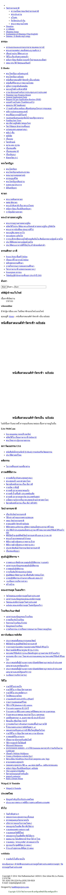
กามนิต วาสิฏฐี (12, 487)
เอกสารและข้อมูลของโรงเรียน (19, 617)
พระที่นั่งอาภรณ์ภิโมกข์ (16, 115)
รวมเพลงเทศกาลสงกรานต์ (17, 829)
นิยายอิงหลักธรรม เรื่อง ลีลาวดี (19, 484)
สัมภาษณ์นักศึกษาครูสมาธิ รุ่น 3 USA (22, 650)
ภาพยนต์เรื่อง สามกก (15, 736)
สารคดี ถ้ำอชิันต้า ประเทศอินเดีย (20, 493)
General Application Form (16, 97)
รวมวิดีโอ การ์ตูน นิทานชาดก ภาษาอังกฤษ (24, 733)
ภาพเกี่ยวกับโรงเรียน (15, 620)
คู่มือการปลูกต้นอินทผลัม (17, 86)
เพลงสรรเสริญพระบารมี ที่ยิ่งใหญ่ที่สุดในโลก (25, 730)
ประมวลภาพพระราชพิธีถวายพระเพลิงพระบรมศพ (28, 802)
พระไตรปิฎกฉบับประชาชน (18, 172)
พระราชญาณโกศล (19, 24)
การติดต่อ (10, 29)
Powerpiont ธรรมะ (14, 272)
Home (11, 316)
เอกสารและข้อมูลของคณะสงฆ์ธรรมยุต (23, 599)
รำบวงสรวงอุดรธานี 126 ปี (17, 708)
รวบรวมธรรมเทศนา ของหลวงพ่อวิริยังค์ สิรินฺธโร (27, 647)
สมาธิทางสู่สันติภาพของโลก (18, 123)
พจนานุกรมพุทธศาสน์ (15, 175)
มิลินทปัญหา (11, 188)
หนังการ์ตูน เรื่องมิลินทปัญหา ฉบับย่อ (22, 768)
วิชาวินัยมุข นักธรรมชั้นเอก (18, 126)
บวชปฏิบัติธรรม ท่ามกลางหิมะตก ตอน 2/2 (24, 578)
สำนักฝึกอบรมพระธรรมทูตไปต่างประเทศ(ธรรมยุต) (37, 864)
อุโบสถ (14, 17)
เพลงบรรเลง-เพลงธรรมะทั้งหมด (20, 817)
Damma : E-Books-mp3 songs (18, 36)
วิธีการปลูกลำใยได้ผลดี (16, 743)
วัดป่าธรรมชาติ (12, 8)
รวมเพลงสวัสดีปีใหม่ (15, 833)
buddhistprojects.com (20, 887)
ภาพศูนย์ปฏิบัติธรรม (15, 569)
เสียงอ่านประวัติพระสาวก (17, 53)
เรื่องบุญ (9, 139)
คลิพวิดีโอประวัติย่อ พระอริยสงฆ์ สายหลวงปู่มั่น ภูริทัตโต (30, 226)
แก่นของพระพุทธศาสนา (16, 129)
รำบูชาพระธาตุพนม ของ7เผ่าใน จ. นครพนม (25, 715)
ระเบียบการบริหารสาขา (16, 675)
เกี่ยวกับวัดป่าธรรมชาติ (16, 514)
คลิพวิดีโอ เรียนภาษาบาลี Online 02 (21, 437)
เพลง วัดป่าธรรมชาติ (15, 521)
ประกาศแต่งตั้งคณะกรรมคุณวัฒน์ (21, 641)
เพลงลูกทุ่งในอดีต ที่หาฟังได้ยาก (20, 826)
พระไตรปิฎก (11, 169)
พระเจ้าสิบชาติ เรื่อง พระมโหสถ (20, 206)
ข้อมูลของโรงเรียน (14, 626)
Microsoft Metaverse (14, 745)
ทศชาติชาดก (11, 202)
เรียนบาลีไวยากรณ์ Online (17, 260)
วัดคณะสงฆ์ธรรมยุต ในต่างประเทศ (21, 602)
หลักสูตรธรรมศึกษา (14, 263)
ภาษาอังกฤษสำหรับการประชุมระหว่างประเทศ (26, 92)
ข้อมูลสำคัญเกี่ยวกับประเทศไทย (20, 799)
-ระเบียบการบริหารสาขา (17, 581)
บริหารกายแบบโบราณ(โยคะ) (19, 823)
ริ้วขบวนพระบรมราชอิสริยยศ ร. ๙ (21, 727)
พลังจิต (9, 136)
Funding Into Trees (13, 120)
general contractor (13, 776)
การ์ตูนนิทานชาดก (14, 212)
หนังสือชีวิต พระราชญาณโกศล (19, 83)
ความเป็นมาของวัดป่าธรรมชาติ (25, 11)
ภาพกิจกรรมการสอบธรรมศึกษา (20, 266)
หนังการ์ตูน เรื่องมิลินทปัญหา (18, 209)
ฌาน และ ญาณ (13, 145)
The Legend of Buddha (15, 771)
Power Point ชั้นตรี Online (16, 257)
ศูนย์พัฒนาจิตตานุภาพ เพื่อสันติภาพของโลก (25, 575)
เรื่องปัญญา (11, 154)
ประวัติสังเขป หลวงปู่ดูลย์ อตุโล (19, 242)
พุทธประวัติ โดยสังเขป (15, 105)
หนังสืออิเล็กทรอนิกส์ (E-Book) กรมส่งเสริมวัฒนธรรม (29, 452)
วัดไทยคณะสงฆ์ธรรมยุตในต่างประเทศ (23, 596)
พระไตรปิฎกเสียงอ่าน (15, 181)
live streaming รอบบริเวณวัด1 (18, 434)
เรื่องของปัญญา (13, 551)
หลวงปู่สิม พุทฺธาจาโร (15, 233)
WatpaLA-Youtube (13, 788)
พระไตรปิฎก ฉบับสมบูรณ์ (17, 73)
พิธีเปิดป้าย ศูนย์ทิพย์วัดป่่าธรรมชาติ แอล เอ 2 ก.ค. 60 (29, 535)
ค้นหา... (10, 287)
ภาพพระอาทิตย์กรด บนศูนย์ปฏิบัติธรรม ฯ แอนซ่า (27, 562)
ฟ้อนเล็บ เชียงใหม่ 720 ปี (16, 721)
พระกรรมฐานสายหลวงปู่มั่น (18, 223)
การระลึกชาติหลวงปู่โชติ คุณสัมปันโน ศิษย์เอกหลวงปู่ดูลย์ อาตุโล (34, 239)
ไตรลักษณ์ (10, 142)
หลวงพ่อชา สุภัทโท (14, 236)
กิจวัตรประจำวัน (18, 21)
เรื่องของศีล (11, 148)
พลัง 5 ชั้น (10, 133)
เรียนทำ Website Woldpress (17, 753)
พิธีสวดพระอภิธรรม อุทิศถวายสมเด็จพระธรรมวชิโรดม (30, 527)
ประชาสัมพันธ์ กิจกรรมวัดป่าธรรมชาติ (23, 548)
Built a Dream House (14, 778)
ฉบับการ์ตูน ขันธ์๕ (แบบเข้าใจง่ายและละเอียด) (26, 60)
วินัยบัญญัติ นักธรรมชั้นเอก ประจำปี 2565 (24, 275)
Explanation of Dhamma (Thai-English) (22, 34)
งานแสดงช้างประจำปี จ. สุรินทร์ (20, 699)
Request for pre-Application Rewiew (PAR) (23, 99)
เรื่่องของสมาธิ (12, 151)
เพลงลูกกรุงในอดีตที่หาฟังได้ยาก (20, 836)
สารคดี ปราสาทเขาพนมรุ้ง (17, 490)
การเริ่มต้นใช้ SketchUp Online (19, 572)
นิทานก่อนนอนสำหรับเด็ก (17, 774)
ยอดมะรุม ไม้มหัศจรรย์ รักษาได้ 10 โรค (23, 839)
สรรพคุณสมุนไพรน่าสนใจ (17, 820)
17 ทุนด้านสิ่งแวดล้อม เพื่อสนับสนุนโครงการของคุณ (28, 108)
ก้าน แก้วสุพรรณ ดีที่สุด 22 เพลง (20, 848)
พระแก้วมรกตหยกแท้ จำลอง (18, 538)
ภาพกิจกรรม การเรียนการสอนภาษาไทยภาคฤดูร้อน (28, 629)
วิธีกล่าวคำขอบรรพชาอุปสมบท (19, 517)
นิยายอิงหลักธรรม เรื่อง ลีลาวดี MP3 (21, 503)
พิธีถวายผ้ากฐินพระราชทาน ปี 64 (20, 542)
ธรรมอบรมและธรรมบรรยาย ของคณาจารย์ (25, 47)
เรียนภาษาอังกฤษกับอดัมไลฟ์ (18, 740)
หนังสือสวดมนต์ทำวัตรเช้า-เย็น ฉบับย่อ (23, 80)
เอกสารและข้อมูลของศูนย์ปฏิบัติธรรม (22, 565)
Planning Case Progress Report (18, 95)
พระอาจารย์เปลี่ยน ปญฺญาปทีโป (20, 229)
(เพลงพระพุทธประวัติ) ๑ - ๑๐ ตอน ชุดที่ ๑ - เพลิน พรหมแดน (32, 765)
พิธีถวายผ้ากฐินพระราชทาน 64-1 (20, 545)
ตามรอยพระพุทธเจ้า (15, 762)
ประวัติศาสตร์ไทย (13, 455)
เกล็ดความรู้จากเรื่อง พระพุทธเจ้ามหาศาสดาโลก (27, 500)
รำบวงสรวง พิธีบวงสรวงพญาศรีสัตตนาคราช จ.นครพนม (30, 711)
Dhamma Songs (12, 32)
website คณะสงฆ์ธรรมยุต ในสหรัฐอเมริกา (24, 605)
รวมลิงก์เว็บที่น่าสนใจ (15, 859)
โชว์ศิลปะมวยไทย (14, 696)
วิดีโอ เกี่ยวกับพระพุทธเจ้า (17, 57)
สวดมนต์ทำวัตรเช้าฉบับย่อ (17, 524)
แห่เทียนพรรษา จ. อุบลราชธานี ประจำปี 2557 (25, 718)
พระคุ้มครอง (7, 864)
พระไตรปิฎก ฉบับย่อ (15, 77)
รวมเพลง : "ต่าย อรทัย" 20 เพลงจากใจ (22, 842)
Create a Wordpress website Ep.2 (19, 756)
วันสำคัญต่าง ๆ (12, 814)
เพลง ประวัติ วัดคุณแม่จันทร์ (18, 63)
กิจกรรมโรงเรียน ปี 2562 (16, 623)
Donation (10, 26)
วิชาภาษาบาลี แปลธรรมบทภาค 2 (20, 269)
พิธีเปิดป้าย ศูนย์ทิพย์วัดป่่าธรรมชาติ (21, 644)
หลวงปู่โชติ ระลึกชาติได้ (16, 89)
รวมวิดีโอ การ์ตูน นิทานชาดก (19, 689)
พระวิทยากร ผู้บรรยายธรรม (18, 440)
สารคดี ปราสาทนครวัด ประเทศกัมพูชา (23, 497)
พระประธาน (16, 14)
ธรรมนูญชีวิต (12, 178)
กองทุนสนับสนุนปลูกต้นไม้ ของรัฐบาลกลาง (25, 118)
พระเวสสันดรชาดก (14, 199)
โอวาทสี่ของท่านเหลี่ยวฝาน (18, 466)
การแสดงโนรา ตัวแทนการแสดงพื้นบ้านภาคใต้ (26, 724)
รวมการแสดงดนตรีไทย (16, 702)
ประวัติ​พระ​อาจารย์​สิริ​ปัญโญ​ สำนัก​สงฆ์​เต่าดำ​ (25, 245)
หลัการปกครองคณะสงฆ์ (17, 112)
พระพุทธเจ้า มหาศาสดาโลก (18, 481)
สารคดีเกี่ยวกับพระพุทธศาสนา (19, 478)
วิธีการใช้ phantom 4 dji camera (19, 705)
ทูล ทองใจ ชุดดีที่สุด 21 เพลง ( (19, 845)
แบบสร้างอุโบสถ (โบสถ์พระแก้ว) (20, 102)
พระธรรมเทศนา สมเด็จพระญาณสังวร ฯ (23, 50)
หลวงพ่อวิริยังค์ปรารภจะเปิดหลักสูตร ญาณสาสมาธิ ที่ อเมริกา (33, 653)
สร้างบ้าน (10, 584)
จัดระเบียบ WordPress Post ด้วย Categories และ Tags (27, 759)
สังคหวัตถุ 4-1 (12, 158)
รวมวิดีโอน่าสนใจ (14, 686)
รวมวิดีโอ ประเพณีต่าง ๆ (16, 693)
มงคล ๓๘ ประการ (14, 185)
